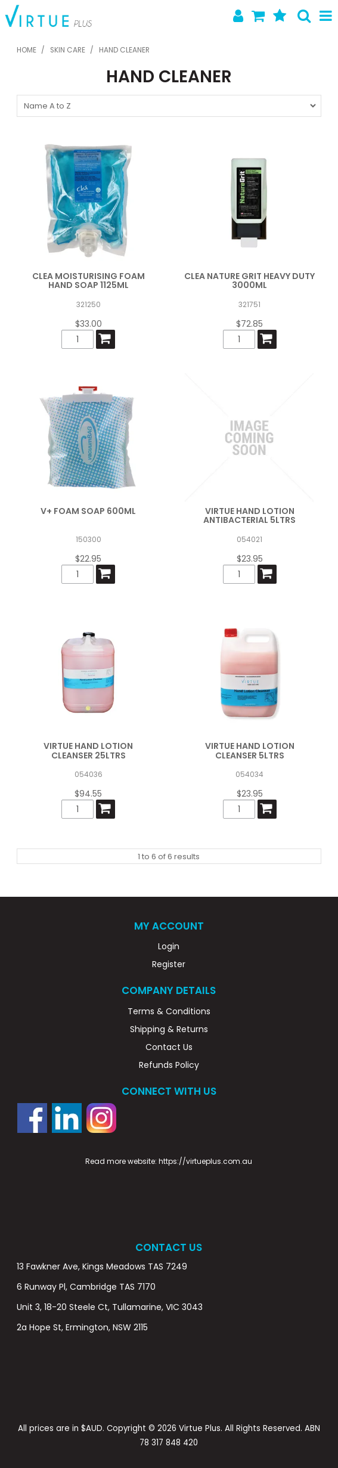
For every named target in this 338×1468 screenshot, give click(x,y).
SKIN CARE (67, 50)
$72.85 (249, 324)
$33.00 (88, 324)
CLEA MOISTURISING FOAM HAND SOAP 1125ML (88, 280)
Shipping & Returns (169, 1029)
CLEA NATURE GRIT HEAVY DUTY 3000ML (249, 280)
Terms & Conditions (169, 1011)
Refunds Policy (169, 1065)
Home (26, 50)
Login (168, 946)
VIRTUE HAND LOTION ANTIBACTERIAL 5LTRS (249, 515)
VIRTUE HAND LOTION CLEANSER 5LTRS (249, 750)
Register (168, 964)
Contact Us (169, 1047)
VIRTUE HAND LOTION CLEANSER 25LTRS (88, 750)
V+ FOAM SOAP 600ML (88, 511)
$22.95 (88, 559)
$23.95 (250, 559)
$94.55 (88, 794)
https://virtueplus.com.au (205, 1161)
